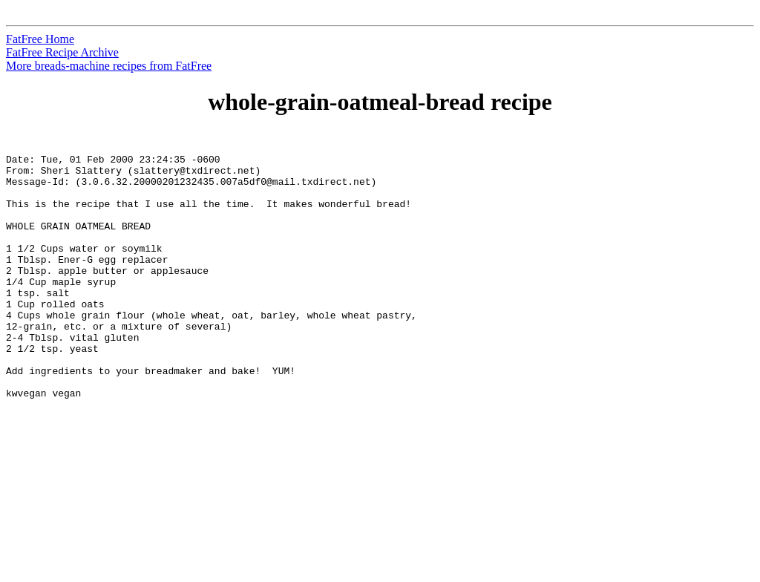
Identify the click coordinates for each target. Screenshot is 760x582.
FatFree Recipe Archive (62, 52)
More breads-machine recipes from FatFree (109, 65)
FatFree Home (40, 39)
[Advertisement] (692, 357)
